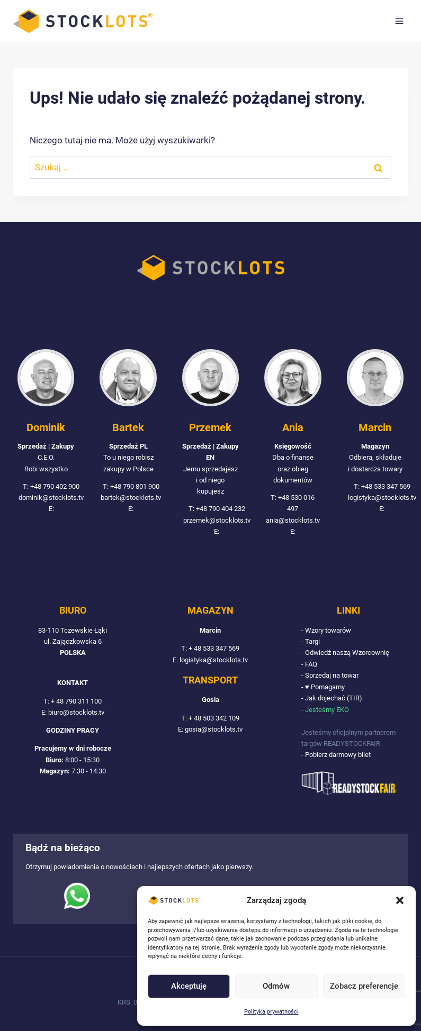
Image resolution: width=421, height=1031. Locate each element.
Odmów (276, 986)
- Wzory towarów (326, 630)
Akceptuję (189, 986)
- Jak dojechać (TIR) (331, 698)
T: (47, 701)
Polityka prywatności (271, 1011)
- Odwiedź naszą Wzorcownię (345, 652)
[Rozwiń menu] (399, 21)
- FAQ (309, 664)
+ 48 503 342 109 (214, 718)
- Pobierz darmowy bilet (336, 755)
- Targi (310, 641)
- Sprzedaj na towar (330, 675)
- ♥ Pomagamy (323, 687)
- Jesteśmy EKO (325, 710)
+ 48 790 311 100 (76, 701)
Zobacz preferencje (364, 986)
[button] (400, 900)
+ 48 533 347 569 (214, 648)
